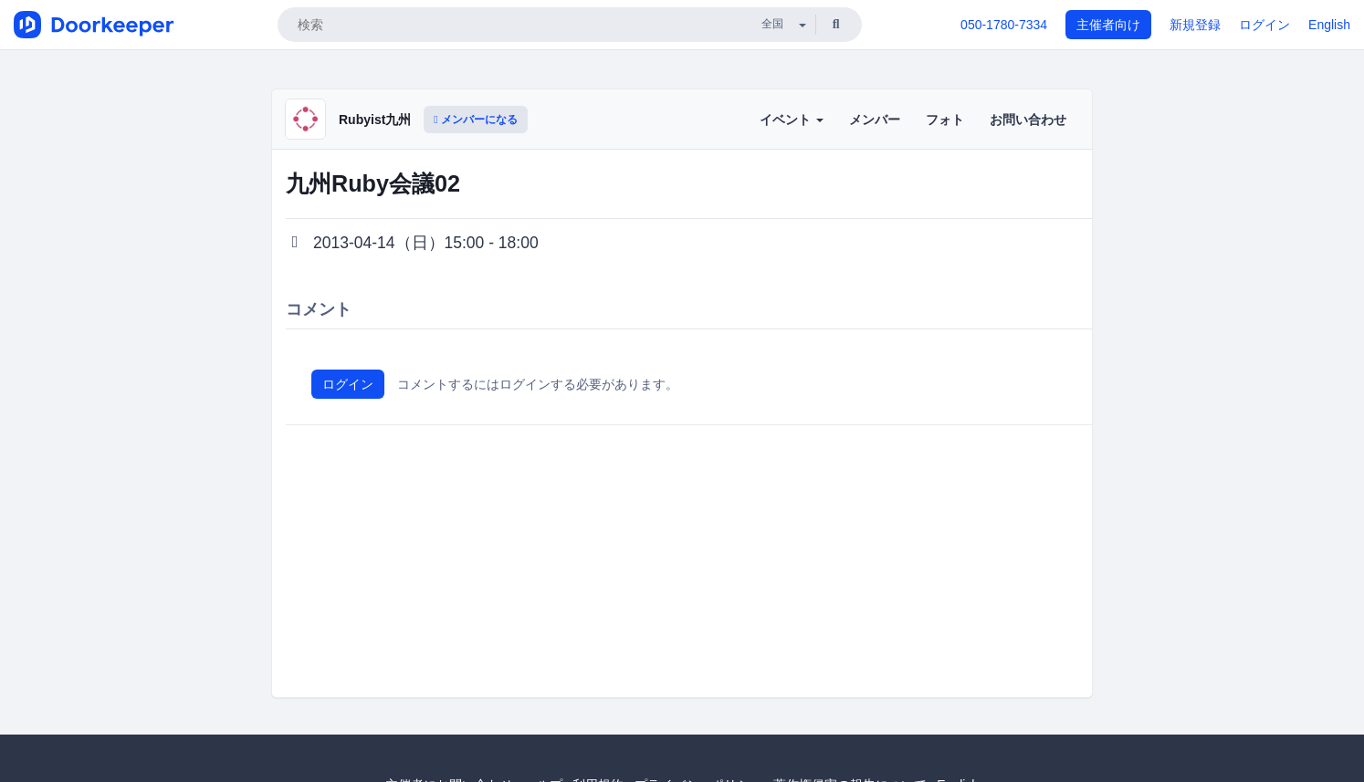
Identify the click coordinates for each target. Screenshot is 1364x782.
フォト (945, 119)
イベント (792, 119)
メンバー (874, 119)
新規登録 (1195, 24)
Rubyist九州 (375, 119)
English (1329, 24)
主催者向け (1108, 24)
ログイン (1264, 24)
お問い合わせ (1028, 119)
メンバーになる (476, 119)
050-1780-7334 (1003, 24)
